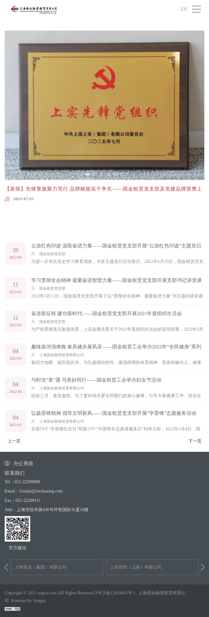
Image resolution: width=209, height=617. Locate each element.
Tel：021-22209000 (22, 481)
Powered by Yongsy (28, 600)
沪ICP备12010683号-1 (115, 593)
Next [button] (202, 567)
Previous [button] (6, 567)
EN (184, 9)
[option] (104, 135)
